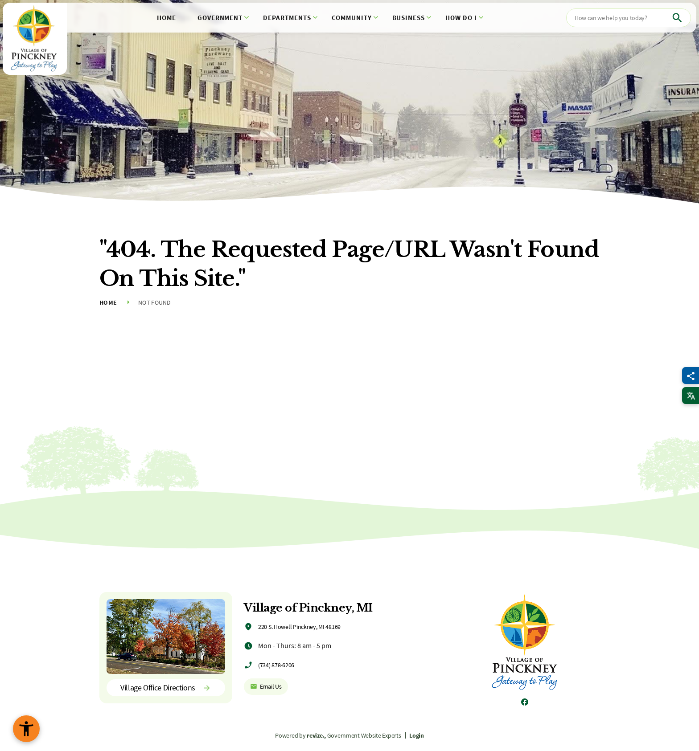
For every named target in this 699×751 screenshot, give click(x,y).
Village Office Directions (165, 687)
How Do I (461, 17)
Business (408, 17)
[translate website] (690, 395)
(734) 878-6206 (276, 665)
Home (166, 17)
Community (352, 17)
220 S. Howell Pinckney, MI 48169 (299, 627)
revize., (316, 735)
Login (416, 735)
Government (220, 17)
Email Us (266, 686)
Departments (287, 17)
